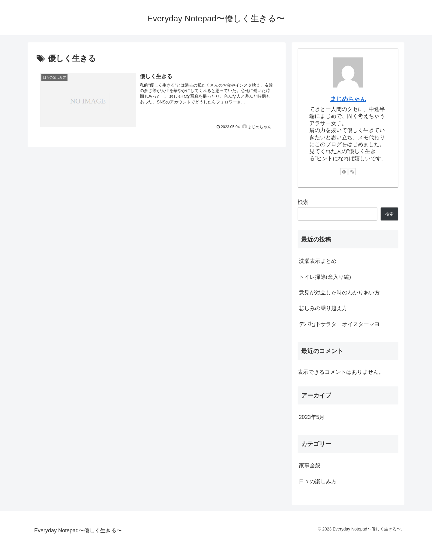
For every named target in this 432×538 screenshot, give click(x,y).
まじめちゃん (348, 99)
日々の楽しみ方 (318, 481)
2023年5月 (312, 417)
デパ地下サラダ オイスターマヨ (339, 324)
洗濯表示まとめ (318, 261)
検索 (303, 202)
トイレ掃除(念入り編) (325, 277)
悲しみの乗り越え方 (323, 308)
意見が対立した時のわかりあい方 (339, 293)
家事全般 (309, 466)
